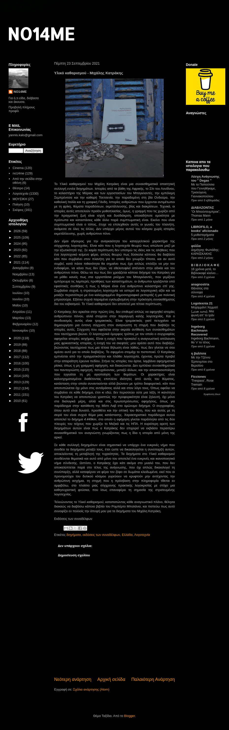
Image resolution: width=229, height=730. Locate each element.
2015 (18, 369)
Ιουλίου (18, 293)
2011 (18, 394)
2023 (18, 250)
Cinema (18, 168)
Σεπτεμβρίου (22, 286)
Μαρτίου (19, 318)
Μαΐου (17, 305)
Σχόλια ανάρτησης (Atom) (91, 689)
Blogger (129, 716)
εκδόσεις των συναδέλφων (101, 535)
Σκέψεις (18, 210)
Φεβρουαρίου (23, 324)
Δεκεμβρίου (21, 268)
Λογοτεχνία (142, 535)
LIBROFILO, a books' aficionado (204, 229)
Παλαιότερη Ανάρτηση (153, 679)
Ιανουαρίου (21, 330)
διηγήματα (73, 535)
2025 (18, 237)
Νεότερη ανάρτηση (72, 679)
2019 (18, 344)
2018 (18, 351)
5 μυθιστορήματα (202, 235)
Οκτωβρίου (21, 280)
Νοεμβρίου (21, 274)
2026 (18, 231)
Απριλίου (19, 312)
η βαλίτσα (198, 353)
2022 (18, 256)
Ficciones (198, 376)
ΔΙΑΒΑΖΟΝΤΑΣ (202, 207)
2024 (18, 243)
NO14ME (41, 34)
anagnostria (200, 284)
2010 (18, 401)
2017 (18, 357)
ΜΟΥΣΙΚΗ (20, 199)
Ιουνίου (18, 299)
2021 (18, 262)
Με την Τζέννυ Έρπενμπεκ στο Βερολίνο (202, 361)
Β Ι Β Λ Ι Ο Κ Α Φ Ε (205, 265)
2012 (18, 388)
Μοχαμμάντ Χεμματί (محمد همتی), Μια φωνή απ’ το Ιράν (204, 311)
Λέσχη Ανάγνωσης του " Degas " (205, 178)
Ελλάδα (127, 535)
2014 (18, 376)
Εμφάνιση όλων (212, 394)
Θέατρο (18, 188)
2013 (18, 382)
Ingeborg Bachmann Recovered (199, 330)
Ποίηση (18, 204)
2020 (18, 338)
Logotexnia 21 (202, 303)
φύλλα (196, 246)
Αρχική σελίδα (111, 679)
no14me (18, 173)
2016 (18, 363)
